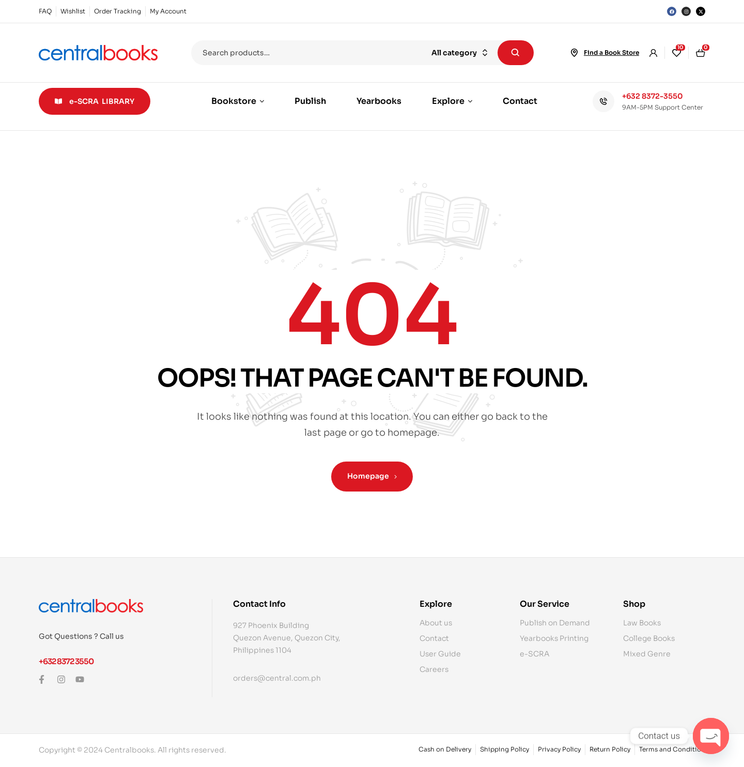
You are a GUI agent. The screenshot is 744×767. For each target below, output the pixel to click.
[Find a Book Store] (574, 53)
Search (516, 52)
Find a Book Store (611, 52)
